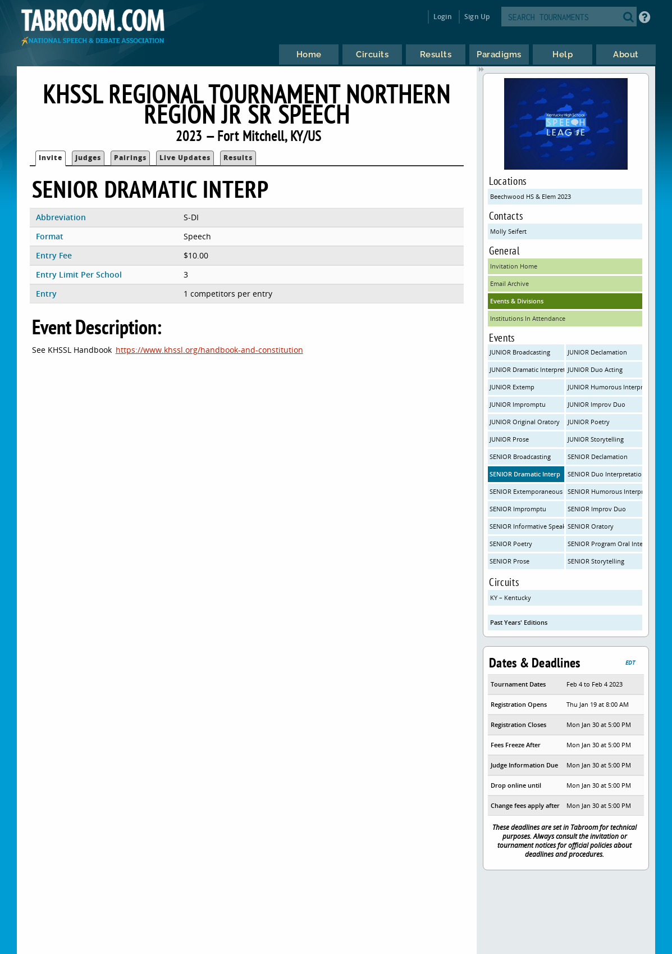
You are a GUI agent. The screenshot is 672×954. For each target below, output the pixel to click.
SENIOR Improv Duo (597, 509)
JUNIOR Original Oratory (525, 421)
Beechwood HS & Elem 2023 (530, 196)
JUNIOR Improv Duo (596, 404)
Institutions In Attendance (527, 318)
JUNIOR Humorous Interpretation (605, 387)
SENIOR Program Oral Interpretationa (605, 543)
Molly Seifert (508, 231)
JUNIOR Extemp (512, 387)
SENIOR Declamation (598, 456)
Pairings (130, 157)
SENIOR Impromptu (518, 509)
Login (442, 16)
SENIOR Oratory (591, 526)
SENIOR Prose (509, 561)
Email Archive (509, 283)
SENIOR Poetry (511, 543)
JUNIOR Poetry (589, 421)
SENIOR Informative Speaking (527, 526)
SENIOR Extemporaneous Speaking (527, 491)
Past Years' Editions (518, 622)
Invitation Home (513, 266)
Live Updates (185, 157)
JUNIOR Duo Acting (595, 369)
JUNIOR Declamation (597, 352)
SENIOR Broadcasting (520, 456)
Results (238, 157)
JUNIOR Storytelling (596, 439)
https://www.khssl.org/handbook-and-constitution (209, 349)
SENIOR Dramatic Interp (525, 474)
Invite (50, 157)
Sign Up (477, 16)
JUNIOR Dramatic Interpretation (527, 369)
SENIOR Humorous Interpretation (605, 491)
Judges (88, 157)
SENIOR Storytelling (596, 561)
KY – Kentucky (510, 597)
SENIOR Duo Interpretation (605, 474)
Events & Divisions (516, 301)
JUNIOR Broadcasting (520, 352)
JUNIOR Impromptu (518, 404)
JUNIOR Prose (509, 439)
